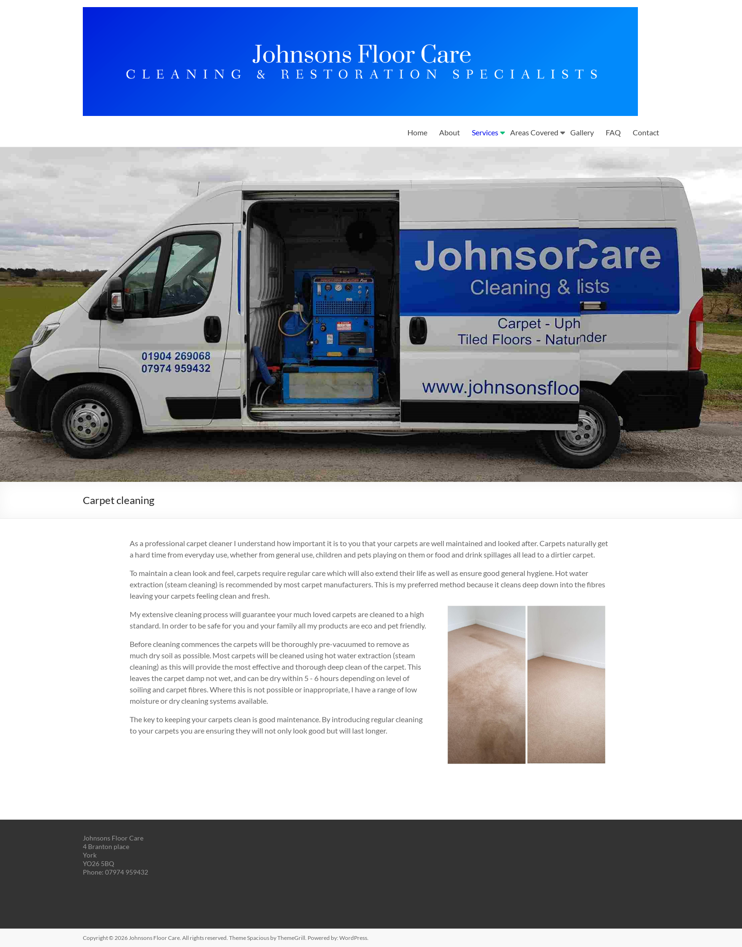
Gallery (582, 132)
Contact (646, 132)
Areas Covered (534, 132)
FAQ (613, 132)
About (449, 132)
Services (485, 132)
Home (417, 132)
